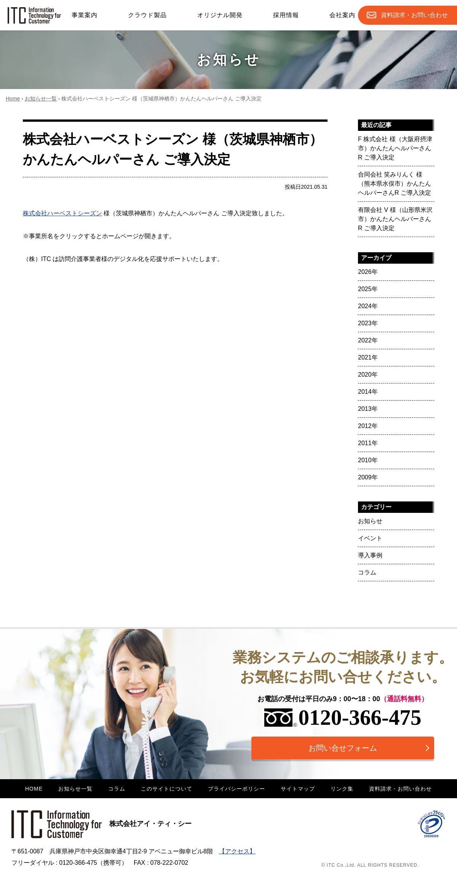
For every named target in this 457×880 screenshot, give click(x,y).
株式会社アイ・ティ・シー (101, 823)
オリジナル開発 (220, 15)
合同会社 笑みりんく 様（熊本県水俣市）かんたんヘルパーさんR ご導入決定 (394, 183)
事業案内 (84, 15)
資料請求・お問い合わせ (400, 789)
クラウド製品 (147, 15)
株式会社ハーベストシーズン (62, 213)
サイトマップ (298, 789)
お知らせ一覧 (41, 98)
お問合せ (414, 15)
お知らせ (370, 521)
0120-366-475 (343, 717)
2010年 (368, 460)
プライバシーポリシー (236, 789)
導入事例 (370, 555)
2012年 (368, 426)
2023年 (368, 323)
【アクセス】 (237, 851)
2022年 (368, 340)
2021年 (368, 357)
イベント (370, 538)
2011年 (368, 443)
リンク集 (342, 789)
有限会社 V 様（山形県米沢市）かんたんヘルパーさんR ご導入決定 (395, 219)
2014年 (368, 391)
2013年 (368, 409)
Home (13, 98)
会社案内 (342, 15)
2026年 (368, 272)
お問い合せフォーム (342, 748)
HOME (34, 789)
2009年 (368, 477)
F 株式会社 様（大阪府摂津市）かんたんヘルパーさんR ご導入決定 (395, 148)
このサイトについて (166, 789)
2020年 (368, 374)
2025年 (368, 289)
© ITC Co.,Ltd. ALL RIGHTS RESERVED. (370, 865)
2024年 (368, 306)
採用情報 (286, 15)
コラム (367, 572)
